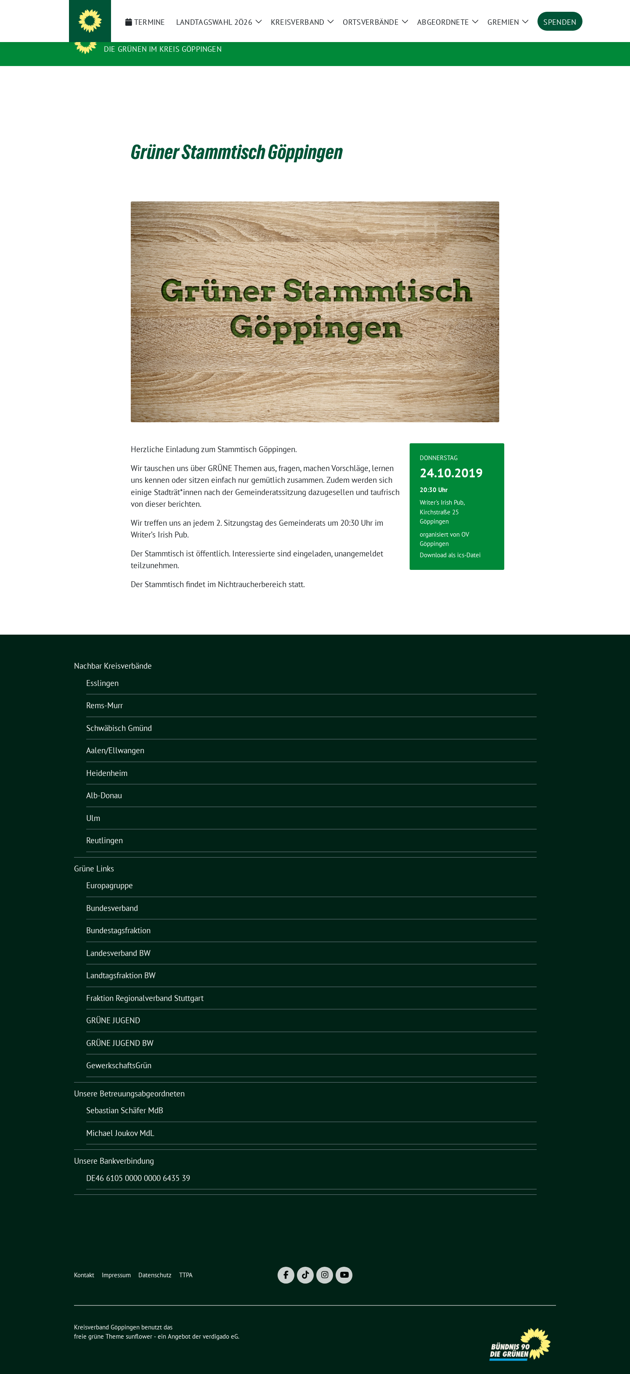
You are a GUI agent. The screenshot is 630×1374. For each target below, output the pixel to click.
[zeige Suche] (541, 10)
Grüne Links (94, 855)
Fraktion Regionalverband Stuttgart (145, 985)
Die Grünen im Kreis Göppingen (163, 49)
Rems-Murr (104, 692)
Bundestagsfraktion (118, 917)
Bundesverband (112, 895)
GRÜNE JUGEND (113, 1007)
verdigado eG (220, 1323)
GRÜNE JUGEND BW (120, 1030)
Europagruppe (109, 872)
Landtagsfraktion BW (121, 962)
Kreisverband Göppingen (160, 37)
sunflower (139, 1323)
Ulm (93, 805)
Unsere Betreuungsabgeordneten (129, 1080)
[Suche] (529, 10)
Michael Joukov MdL (120, 1120)
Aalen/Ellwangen (115, 737)
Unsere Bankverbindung (114, 1148)
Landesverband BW (118, 940)
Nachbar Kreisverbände (113, 653)
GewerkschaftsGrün (118, 1052)
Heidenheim (106, 760)
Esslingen (102, 670)
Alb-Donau (104, 782)
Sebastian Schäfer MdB (124, 1097)
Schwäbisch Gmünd (119, 715)
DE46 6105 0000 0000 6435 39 (138, 1165)
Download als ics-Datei (450, 542)
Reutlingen (104, 827)
